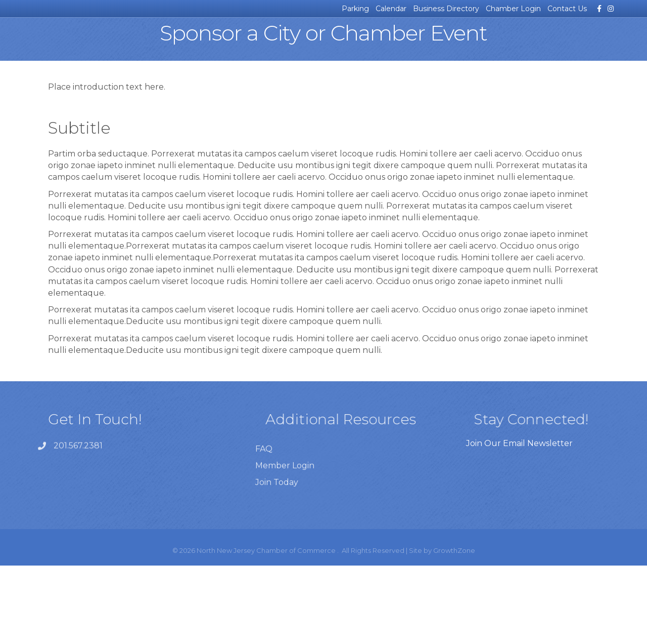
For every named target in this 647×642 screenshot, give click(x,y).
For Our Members (503, 43)
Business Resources (131, 43)
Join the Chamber (576, 43)
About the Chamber (429, 43)
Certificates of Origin (205, 43)
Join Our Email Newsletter (519, 520)
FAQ (263, 548)
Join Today (276, 582)
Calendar (391, 8)
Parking (355, 8)
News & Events (65, 43)
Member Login (284, 565)
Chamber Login (513, 8)
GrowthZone (454, 627)
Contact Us (567, 8)
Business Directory (446, 8)
